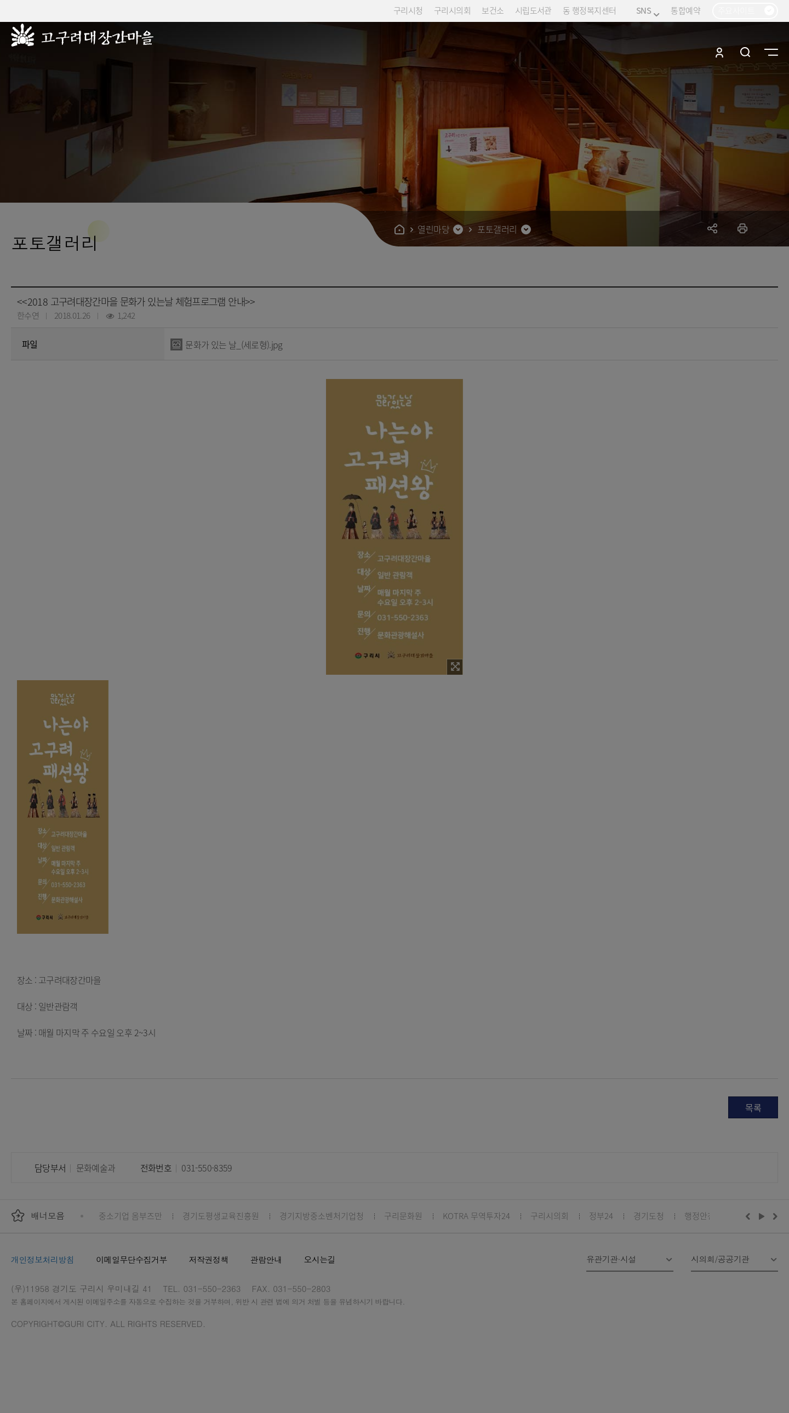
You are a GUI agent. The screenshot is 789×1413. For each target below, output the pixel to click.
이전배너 (750, 1215)
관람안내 (266, 1259)
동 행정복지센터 (589, 10)
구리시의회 (452, 10)
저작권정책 (208, 1259)
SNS (648, 10)
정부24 (601, 1215)
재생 (762, 1215)
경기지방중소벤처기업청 (321, 1215)
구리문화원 (403, 1215)
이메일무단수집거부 (131, 1259)
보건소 (493, 10)
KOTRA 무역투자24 (476, 1215)
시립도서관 (533, 10)
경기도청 (648, 1215)
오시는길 (319, 1259)
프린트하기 (742, 228)
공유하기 (712, 228)
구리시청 (408, 10)
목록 (753, 1107)
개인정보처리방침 (42, 1259)
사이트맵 (771, 52)
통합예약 (685, 10)
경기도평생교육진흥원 (220, 1215)
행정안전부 (703, 1215)
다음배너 (773, 1215)
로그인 (719, 52)
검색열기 (745, 52)
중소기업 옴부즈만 (130, 1215)
